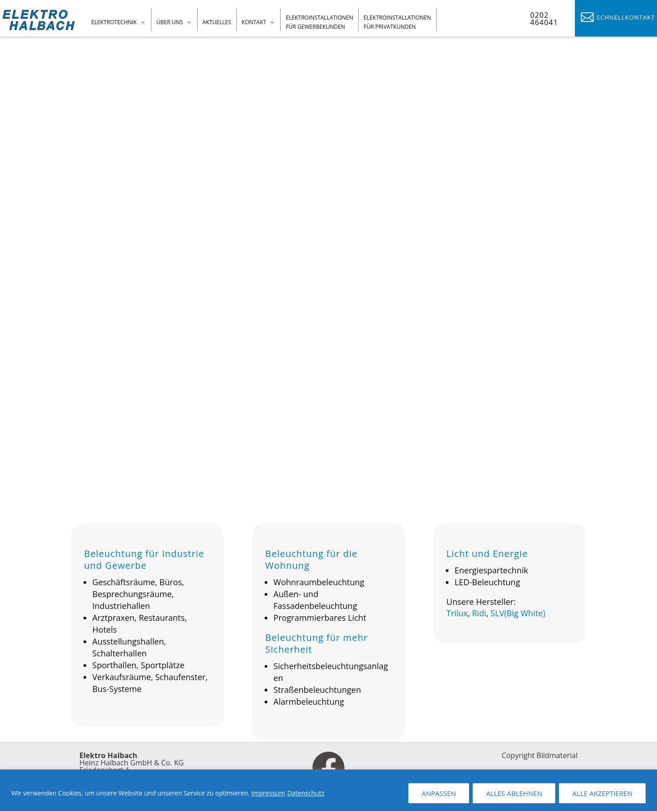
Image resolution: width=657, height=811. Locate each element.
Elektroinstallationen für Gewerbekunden (319, 22)
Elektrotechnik (114, 22)
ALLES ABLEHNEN (514, 793)
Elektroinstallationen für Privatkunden (397, 22)
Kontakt (254, 22)
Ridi (479, 617)
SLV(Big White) (517, 617)
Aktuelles (217, 22)
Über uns (169, 22)
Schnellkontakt (626, 17)
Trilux (457, 617)
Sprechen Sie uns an (77, 265)
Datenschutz (305, 793)
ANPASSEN (439, 793)
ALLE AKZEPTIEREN (602, 793)
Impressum (268, 793)
